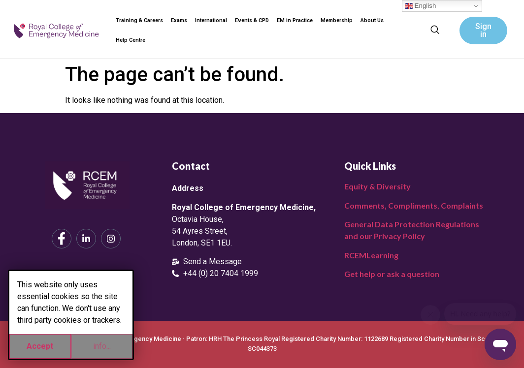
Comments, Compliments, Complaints (413, 205)
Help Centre (130, 40)
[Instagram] (111, 238)
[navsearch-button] (435, 30)
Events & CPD (252, 20)
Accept (40, 346)
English (420, 6)
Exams (179, 20)
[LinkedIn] (86, 238)
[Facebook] (61, 238)
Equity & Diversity (377, 186)
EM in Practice (295, 20)
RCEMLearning (371, 255)
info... (102, 346)
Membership (337, 20)
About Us (372, 20)
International (211, 20)
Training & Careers (139, 20)
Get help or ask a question (391, 273)
